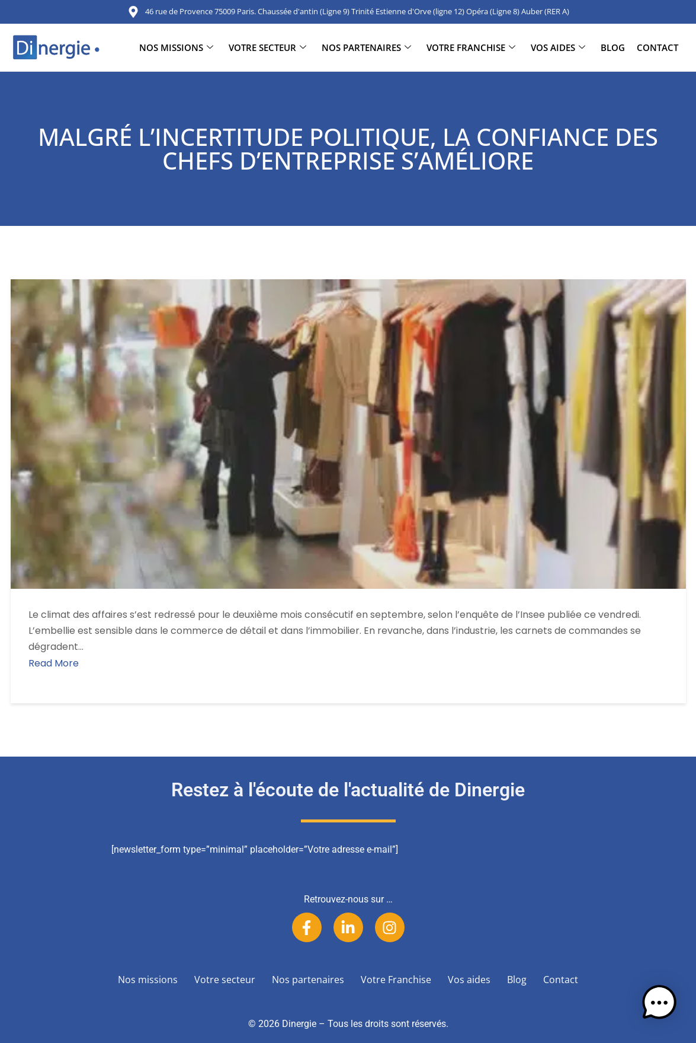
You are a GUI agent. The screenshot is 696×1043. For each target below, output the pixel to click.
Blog (613, 47)
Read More (53, 663)
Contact (657, 47)
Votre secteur (267, 47)
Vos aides (558, 47)
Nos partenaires (366, 47)
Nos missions (176, 47)
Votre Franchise (470, 47)
